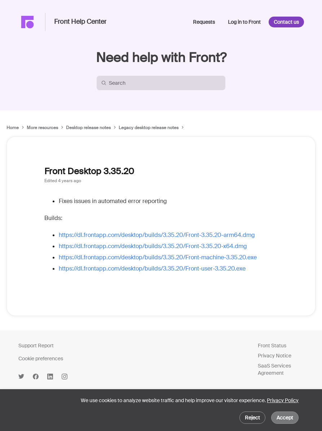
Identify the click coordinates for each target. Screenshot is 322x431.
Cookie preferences (40, 358)
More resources (42, 128)
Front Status (272, 345)
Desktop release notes (88, 128)
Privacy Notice (274, 355)
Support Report (36, 345)
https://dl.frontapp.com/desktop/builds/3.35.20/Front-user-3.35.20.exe (152, 268)
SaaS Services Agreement (274, 369)
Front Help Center (80, 22)
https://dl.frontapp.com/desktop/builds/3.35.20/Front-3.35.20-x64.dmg (153, 246)
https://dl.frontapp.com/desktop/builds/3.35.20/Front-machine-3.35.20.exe (158, 257)
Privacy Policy (283, 400)
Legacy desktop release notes (148, 128)
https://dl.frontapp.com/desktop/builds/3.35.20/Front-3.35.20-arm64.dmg (157, 235)
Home (12, 128)
